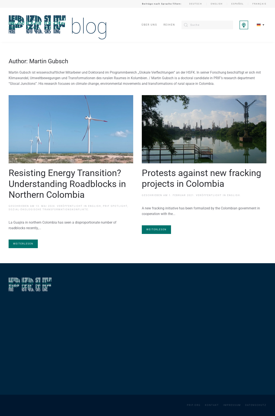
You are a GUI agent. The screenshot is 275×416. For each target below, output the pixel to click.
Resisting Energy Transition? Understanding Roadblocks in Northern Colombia (67, 184)
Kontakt (212, 405)
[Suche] (207, 25)
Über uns (149, 24)
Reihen (169, 24)
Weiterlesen (23, 243)
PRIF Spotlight (115, 206)
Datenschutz (255, 405)
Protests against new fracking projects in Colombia (201, 178)
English (217, 4)
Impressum (232, 405)
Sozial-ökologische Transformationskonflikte (48, 209)
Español (237, 4)
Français (259, 4)
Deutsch (195, 4)
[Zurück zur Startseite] (58, 25)
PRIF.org (194, 405)
